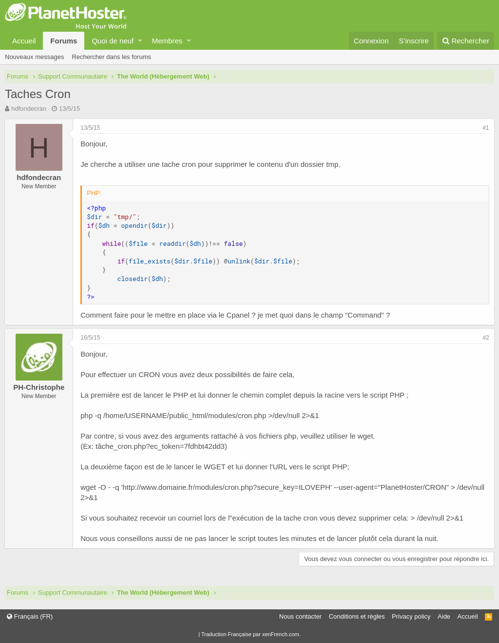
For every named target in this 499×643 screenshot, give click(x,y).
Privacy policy (411, 616)
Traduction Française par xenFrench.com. (251, 634)
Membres (167, 41)
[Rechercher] (465, 41)
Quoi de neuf (113, 41)
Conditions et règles (357, 616)
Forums (63, 41)
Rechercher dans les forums (111, 56)
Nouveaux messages (34, 56)
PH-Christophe (39, 387)
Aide (444, 616)
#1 (485, 127)
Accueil (24, 41)
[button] (140, 41)
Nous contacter (300, 616)
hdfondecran (28, 108)
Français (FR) (30, 616)
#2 (485, 337)
